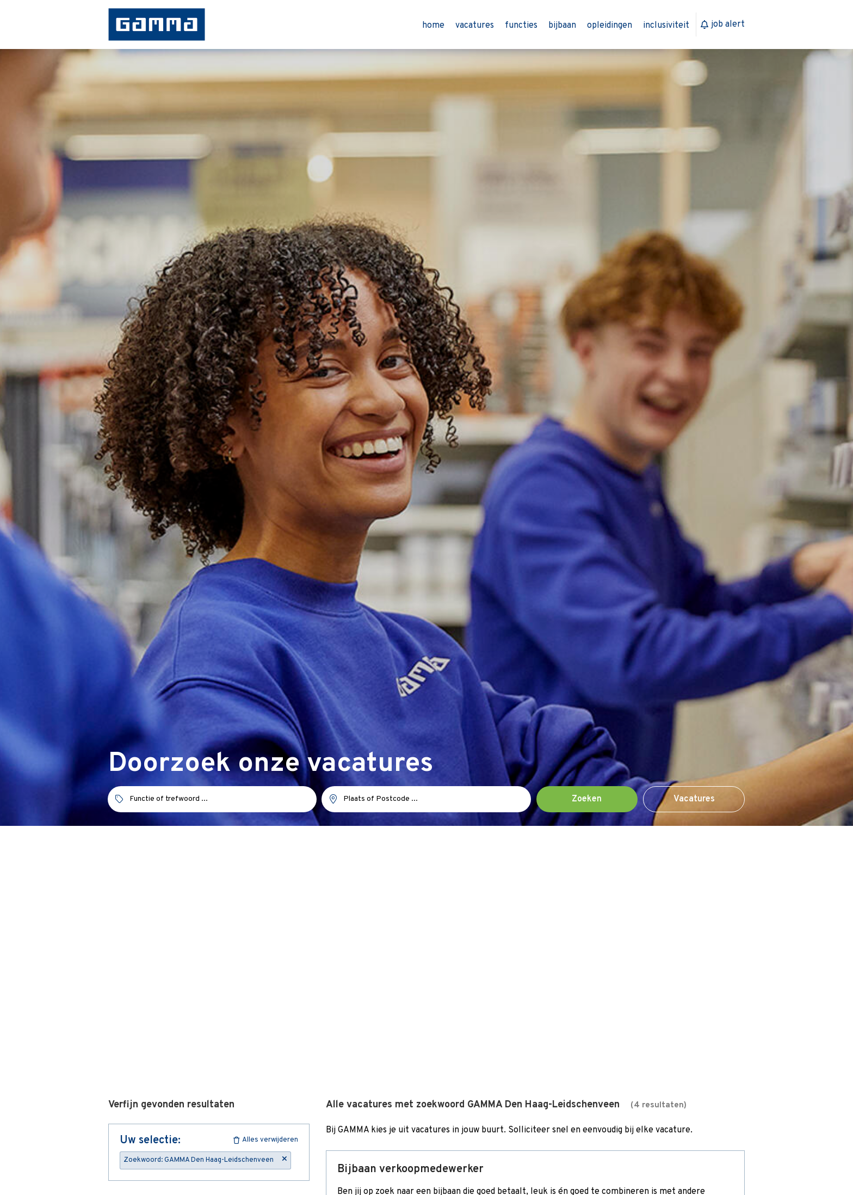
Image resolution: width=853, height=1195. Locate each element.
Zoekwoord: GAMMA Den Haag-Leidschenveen (205, 1160)
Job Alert (723, 24)
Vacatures (694, 799)
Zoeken (587, 799)
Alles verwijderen (265, 1140)
